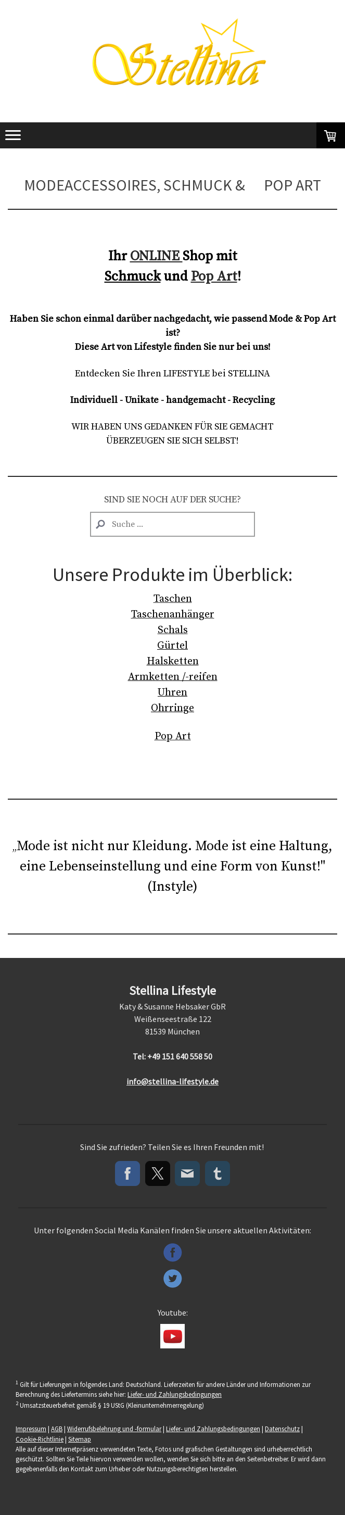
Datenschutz (282, 1428)
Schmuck (133, 276)
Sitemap (79, 1439)
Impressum (31, 1428)
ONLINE (156, 256)
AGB (56, 1428)
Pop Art (214, 276)
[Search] (172, 524)
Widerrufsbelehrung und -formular (114, 1428)
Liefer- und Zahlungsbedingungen (174, 1394)
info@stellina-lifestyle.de (172, 1081)
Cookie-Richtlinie (39, 1439)
